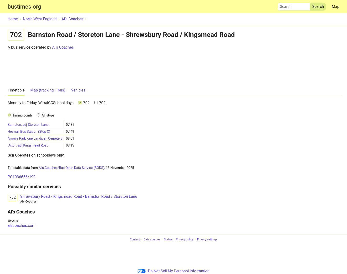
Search (294, 5)
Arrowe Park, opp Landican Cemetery (35, 138)
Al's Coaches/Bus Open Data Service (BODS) (71, 168)
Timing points (22, 115)
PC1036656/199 (22, 177)
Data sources (151, 239)
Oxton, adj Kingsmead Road (28, 145)
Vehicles (78, 90)
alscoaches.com (22, 225)
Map (335, 6)
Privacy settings (207, 239)
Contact (135, 239)
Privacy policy (184, 239)
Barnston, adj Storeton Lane (28, 125)
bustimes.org (24, 6)
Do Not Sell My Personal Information (173, 271)
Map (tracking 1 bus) (47, 90)
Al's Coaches (63, 47)
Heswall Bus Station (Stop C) (29, 131)
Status (168, 239)
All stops (48, 115)
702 (84, 103)
